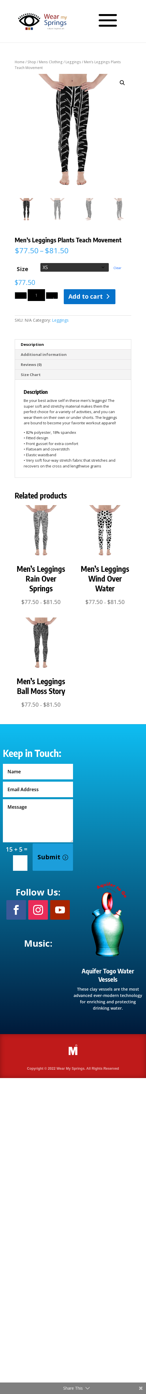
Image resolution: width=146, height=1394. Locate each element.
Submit (49, 857)
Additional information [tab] (44, 354)
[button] (122, 83)
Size (22, 269)
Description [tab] (32, 344)
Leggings (73, 62)
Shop (31, 62)
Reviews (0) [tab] (31, 364)
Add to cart (85, 296)
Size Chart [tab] (31, 374)
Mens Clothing (51, 62)
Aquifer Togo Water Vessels (108, 975)
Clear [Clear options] (117, 268)
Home (20, 62)
